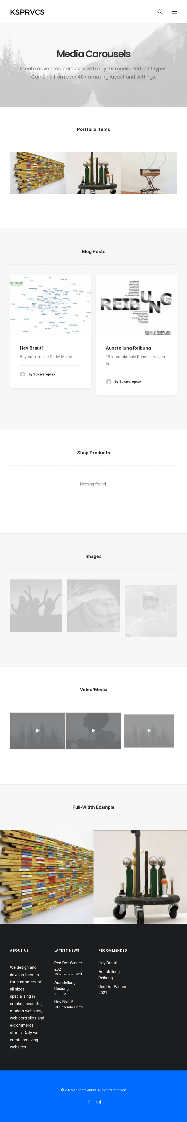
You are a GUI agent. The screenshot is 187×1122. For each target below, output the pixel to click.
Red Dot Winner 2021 (68, 966)
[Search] (157, 11)
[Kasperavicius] (37, 11)
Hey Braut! (31, 354)
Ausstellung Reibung (128, 366)
